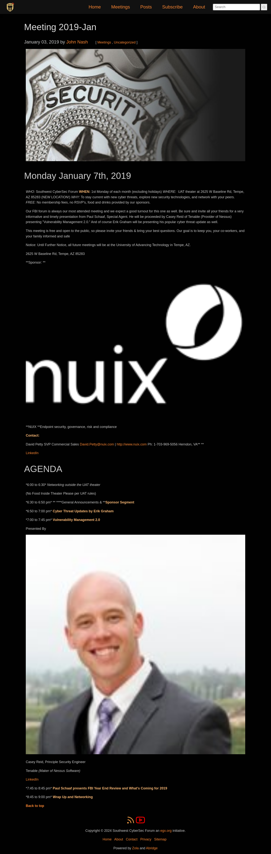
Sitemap (160, 839)
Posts (146, 6)
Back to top (35, 806)
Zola (135, 848)
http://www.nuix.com (132, 444)
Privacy (145, 839)
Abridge (152, 848)
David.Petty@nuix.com (97, 444)
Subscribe (172, 6)
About (199, 6)
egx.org (166, 831)
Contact (132, 839)
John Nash (77, 41)
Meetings (120, 6)
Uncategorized (125, 42)
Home (95, 6)
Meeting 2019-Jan (60, 27)
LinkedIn (32, 453)
